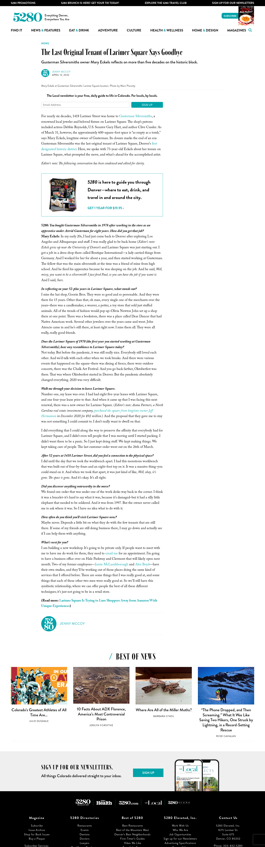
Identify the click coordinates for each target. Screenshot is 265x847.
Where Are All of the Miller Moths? (164, 710)
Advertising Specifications (180, 843)
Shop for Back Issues (37, 834)
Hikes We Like (132, 843)
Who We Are (180, 830)
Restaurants (84, 826)
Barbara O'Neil (163, 716)
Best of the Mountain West (132, 830)
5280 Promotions (23, 3)
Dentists (85, 834)
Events (85, 830)
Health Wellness (166, 30)
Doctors (85, 839)
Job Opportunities (180, 834)
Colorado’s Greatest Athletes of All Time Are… (38, 712)
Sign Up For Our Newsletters (233, 3)
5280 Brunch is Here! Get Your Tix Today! (90, 3)
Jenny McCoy (61, 71)
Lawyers (84, 843)
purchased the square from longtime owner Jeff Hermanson (97, 413)
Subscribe (230, 16)
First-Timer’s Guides (132, 839)
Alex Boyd (142, 565)
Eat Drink (79, 30)
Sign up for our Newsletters (180, 839)
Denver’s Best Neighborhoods (132, 834)
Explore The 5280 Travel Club (166, 3)
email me (111, 554)
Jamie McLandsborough (111, 565)
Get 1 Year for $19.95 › (106, 208)
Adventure (108, 30)
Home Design (205, 30)
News (45, 43)
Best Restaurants (132, 826)
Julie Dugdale (39, 721)
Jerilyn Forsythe (101, 725)
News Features (45, 30)
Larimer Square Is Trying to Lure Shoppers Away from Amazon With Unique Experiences (99, 603)
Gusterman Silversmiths (135, 117)
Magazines (236, 30)
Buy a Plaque (37, 839)
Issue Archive (37, 830)
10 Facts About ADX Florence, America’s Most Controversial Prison (101, 714)
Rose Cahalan (226, 736)
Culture (134, 30)
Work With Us (180, 826)
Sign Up (147, 105)
